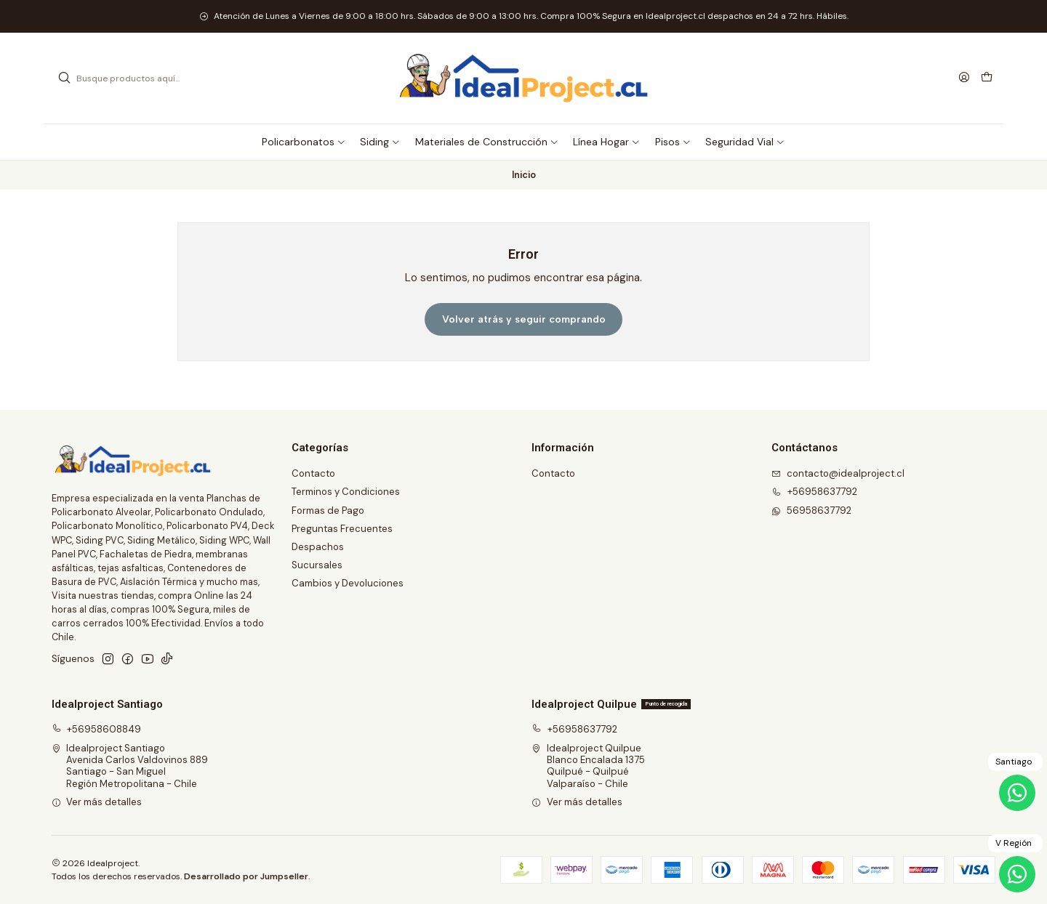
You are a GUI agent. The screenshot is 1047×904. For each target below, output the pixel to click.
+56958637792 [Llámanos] (814, 491)
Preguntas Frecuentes (342, 528)
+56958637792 (574, 729)
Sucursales (317, 565)
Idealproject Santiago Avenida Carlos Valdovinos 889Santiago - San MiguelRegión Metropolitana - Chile (130, 766)
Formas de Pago (328, 510)
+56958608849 (97, 729)
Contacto (313, 473)
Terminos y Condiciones (346, 491)
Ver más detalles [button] (97, 802)
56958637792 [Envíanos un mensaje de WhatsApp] (811, 510)
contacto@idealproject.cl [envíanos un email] (837, 473)
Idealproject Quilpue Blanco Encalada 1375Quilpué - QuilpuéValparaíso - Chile (588, 766)
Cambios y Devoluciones (348, 583)
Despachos (318, 547)
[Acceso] (964, 78)
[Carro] (986, 78)
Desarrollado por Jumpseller (246, 876)
